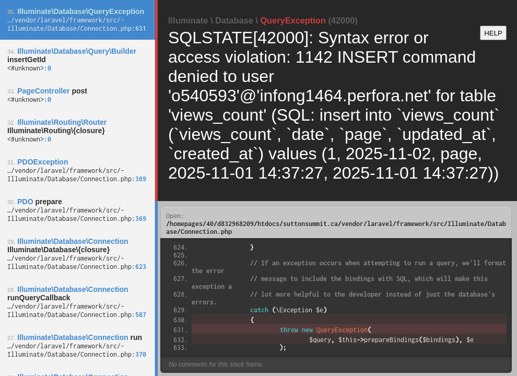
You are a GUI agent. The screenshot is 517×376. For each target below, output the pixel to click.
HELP (493, 33)
